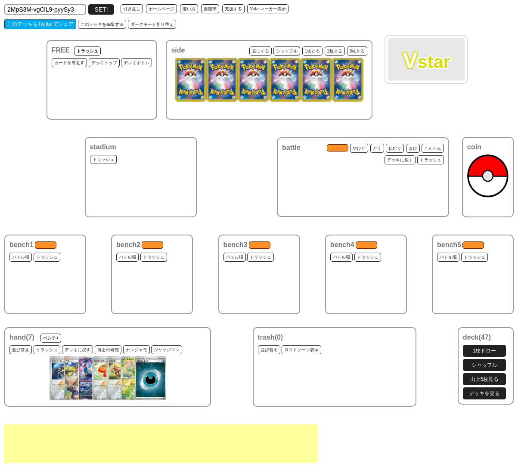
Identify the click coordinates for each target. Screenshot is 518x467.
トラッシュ (87, 51)
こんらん (432, 148)
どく (377, 148)
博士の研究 (108, 349)
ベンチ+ (51, 338)
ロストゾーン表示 (301, 349)
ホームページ (161, 8)
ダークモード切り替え (152, 24)
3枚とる (357, 51)
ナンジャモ (136, 349)
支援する (233, 8)
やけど (359, 148)
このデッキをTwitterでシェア (40, 24)
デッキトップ (104, 62)
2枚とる (335, 51)
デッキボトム (136, 62)
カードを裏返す (69, 62)
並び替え (20, 349)
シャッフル (287, 51)
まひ (413, 148)
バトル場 (20, 257)
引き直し (131, 8)
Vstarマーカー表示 (267, 8)
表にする (260, 51)
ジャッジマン (167, 349)
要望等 (210, 8)
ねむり (394, 148)
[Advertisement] (161, 443)
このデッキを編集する (102, 24)
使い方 (189, 8)
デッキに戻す (400, 160)
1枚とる (312, 51)
